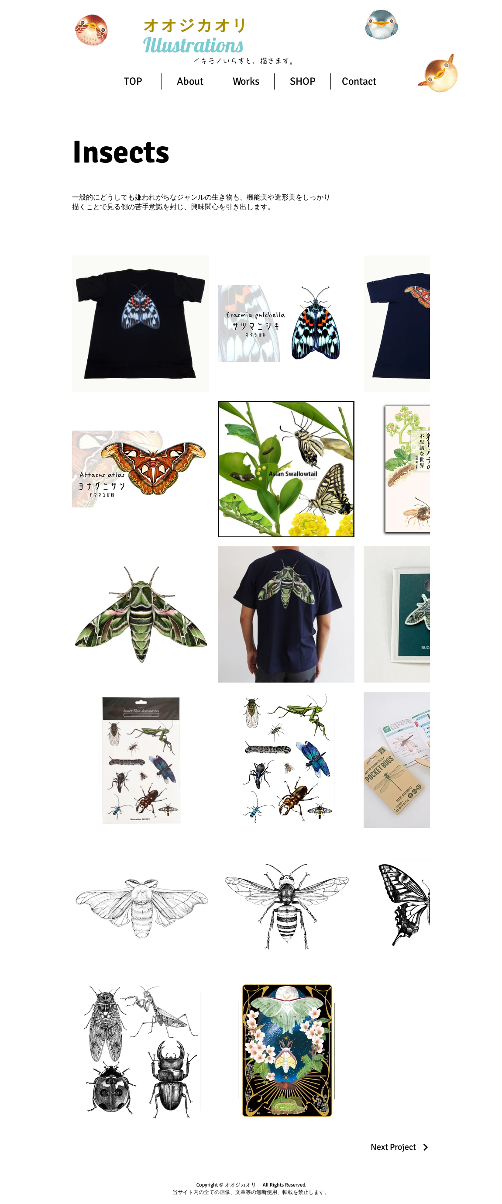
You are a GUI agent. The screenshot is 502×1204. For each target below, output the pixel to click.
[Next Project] (400, 1147)
